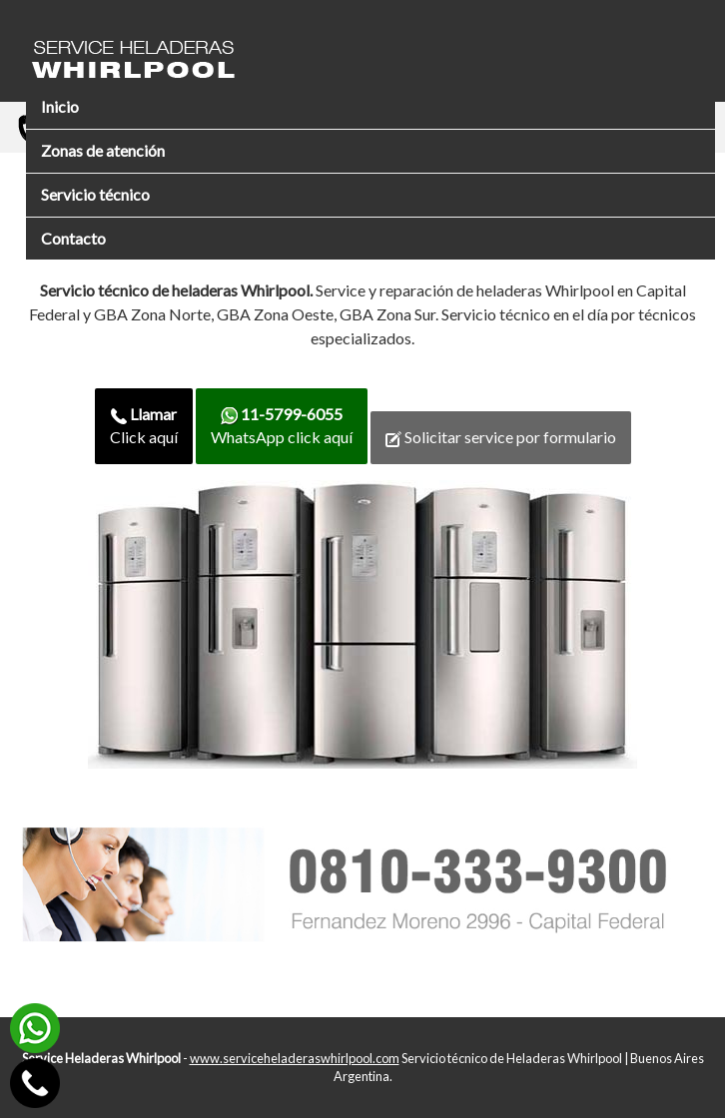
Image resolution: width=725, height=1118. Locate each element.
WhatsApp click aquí (282, 425)
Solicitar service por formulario (500, 437)
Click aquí (144, 425)
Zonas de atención (103, 150)
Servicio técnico (95, 194)
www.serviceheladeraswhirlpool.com (294, 1058)
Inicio (60, 106)
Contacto (73, 238)
